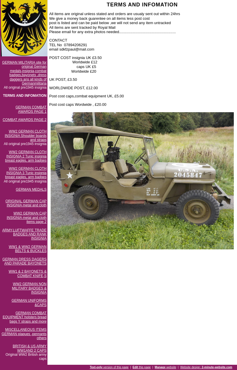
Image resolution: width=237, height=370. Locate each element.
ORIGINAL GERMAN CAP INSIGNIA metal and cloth (26, 203)
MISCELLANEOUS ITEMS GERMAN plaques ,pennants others (24, 334)
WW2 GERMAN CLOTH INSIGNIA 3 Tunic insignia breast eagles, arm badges (26, 173)
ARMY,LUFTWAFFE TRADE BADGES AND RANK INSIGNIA (24, 234)
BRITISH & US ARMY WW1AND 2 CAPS (30, 348)
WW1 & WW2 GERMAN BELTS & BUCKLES (27, 249)
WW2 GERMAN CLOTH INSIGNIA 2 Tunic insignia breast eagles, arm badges (26, 156)
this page (141, 367)
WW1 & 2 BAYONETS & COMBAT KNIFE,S (28, 273)
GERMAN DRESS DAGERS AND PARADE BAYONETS (24, 261)
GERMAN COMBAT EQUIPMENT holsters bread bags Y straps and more (25, 317)
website (165, 367)
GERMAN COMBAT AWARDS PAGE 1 (30, 109)
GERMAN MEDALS (31, 189)
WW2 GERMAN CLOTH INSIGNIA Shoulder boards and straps (25, 135)
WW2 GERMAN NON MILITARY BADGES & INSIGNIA (29, 288)
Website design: (206, 367)
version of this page (109, 367)
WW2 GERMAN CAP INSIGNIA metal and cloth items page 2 (27, 217)
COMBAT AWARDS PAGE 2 (24, 120)
